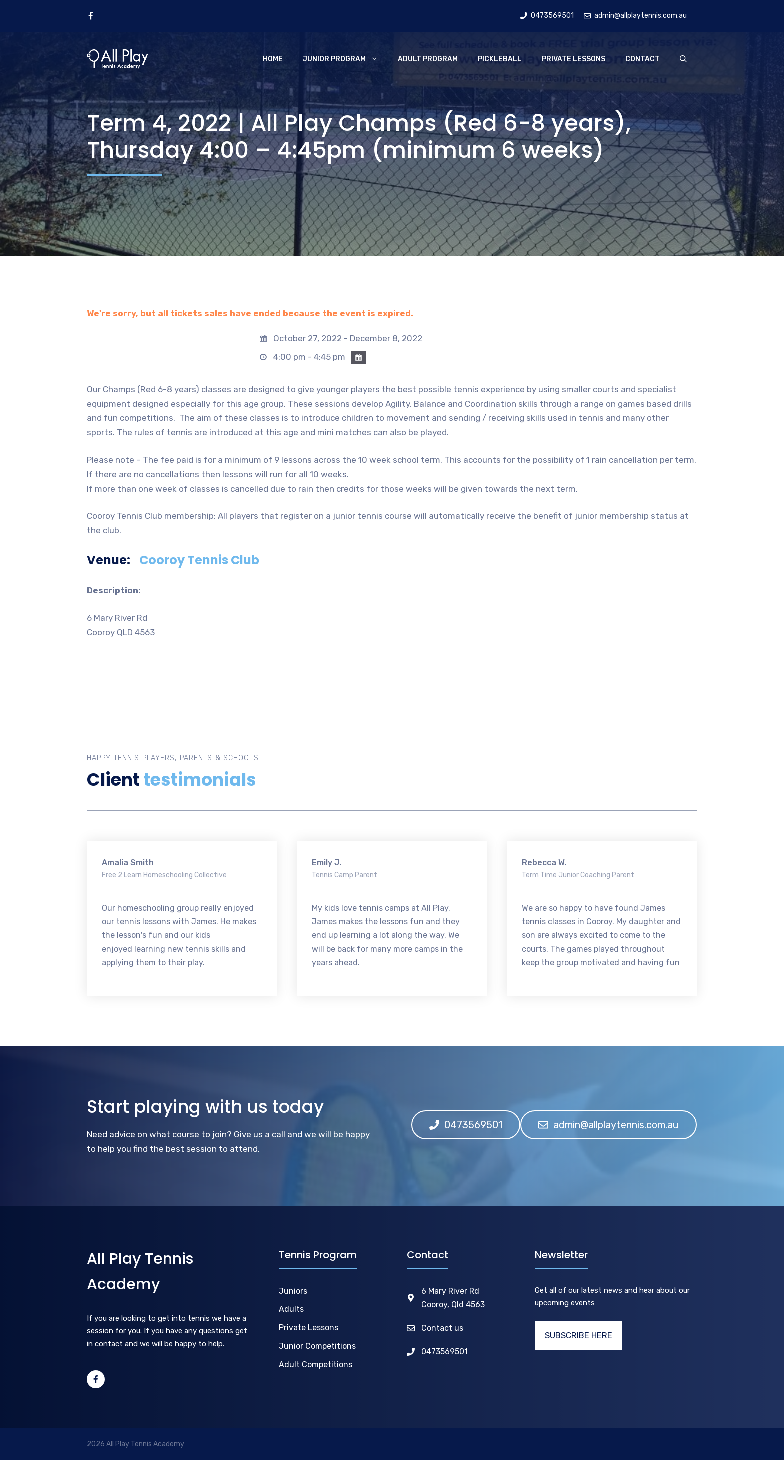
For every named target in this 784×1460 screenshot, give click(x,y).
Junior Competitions (317, 1346)
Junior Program (345, 59)
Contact (643, 59)
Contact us (443, 1328)
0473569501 (445, 1351)
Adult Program (428, 59)
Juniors (293, 1291)
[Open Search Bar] (683, 59)
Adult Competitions (315, 1364)
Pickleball (500, 59)
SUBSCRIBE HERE (578, 1335)
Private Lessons (574, 59)
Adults (291, 1309)
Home (273, 59)
